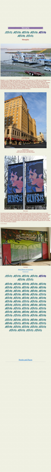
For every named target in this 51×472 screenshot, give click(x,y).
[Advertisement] (12, 12)
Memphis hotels (26, 271)
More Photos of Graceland (25, 269)
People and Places (25, 360)
